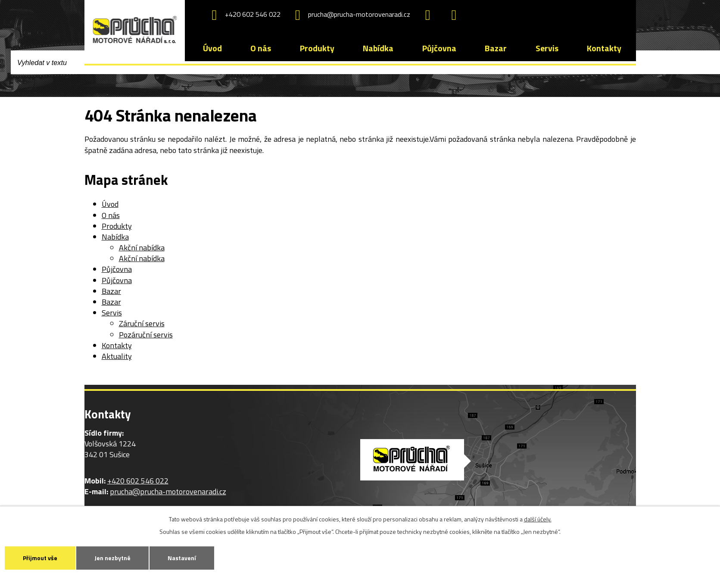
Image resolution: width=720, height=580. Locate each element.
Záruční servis (142, 323)
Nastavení (182, 557)
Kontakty (604, 48)
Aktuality (117, 356)
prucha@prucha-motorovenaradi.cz (350, 15)
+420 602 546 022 (243, 15)
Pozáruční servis (146, 334)
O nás (260, 48)
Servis (547, 48)
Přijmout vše (40, 557)
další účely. (538, 519)
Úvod (212, 48)
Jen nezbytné (112, 557)
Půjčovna (439, 48)
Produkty (317, 48)
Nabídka (378, 48)
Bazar (496, 48)
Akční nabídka (142, 247)
